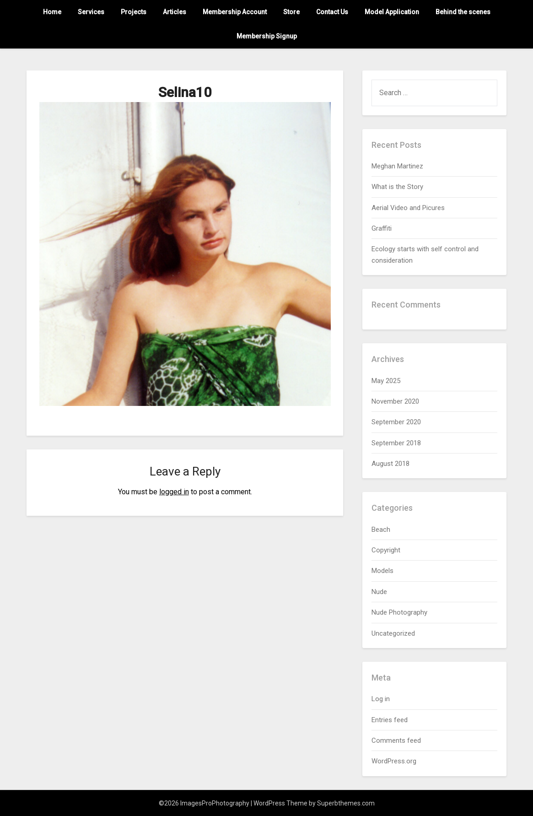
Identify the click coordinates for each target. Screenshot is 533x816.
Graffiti (381, 228)
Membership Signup (267, 36)
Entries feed (389, 720)
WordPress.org (393, 761)
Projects (133, 12)
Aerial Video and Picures (408, 208)
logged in (174, 491)
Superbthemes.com (346, 803)
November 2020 (395, 401)
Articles (174, 12)
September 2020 (396, 422)
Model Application (392, 12)
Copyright (385, 550)
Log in (380, 699)
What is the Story (397, 187)
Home (52, 12)
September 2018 (396, 443)
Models (382, 571)
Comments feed (396, 740)
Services (91, 12)
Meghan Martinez (397, 166)
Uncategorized (393, 633)
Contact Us (332, 12)
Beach (380, 529)
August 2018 (390, 463)
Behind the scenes (463, 12)
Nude (379, 592)
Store (291, 12)
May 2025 (385, 381)
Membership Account (235, 12)
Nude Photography (399, 612)
